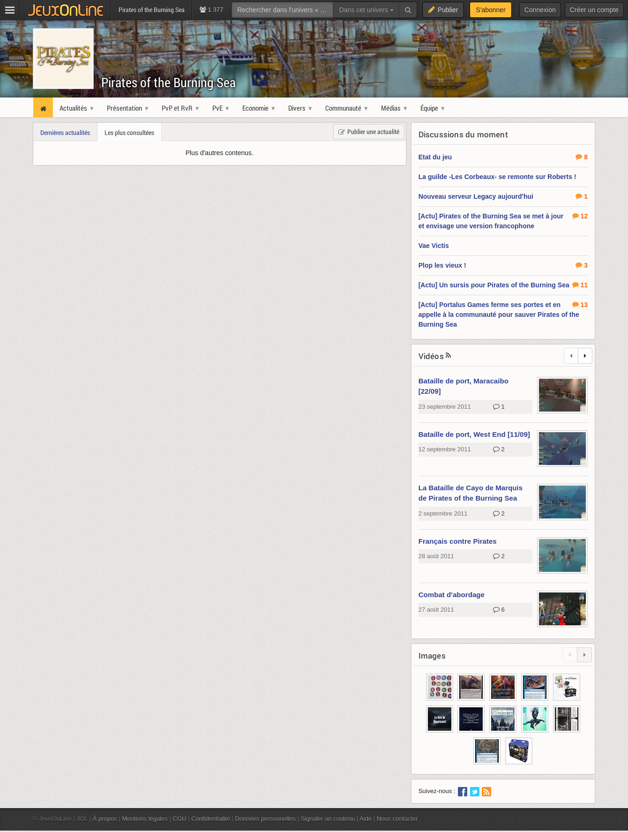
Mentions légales (145, 818)
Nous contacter (397, 818)
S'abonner (490, 10)
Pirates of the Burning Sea (169, 82)
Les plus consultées (129, 132)
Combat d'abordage (452, 595)
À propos (105, 818)
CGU (180, 818)
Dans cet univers (366, 10)
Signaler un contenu (327, 818)
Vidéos (431, 356)
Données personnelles (265, 818)
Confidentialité (210, 818)
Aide (365, 818)
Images (432, 655)
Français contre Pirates (458, 541)
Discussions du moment (463, 134)
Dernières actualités (65, 132)
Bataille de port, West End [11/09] (474, 434)
